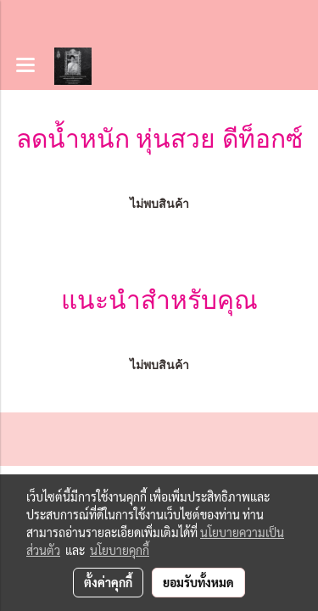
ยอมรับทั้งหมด (198, 582)
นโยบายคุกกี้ (119, 550)
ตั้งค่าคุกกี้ (108, 582)
